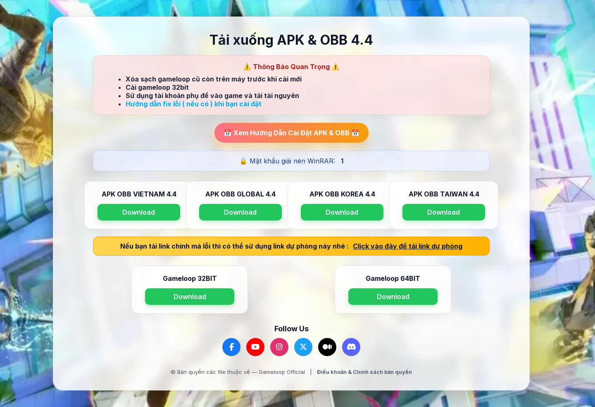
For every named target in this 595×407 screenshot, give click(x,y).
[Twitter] (303, 347)
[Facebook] (231, 347)
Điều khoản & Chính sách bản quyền (364, 372)
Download (138, 212)
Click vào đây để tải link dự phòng (407, 246)
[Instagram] (279, 347)
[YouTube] (255, 347)
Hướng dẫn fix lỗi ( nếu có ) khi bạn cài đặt (194, 104)
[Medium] (327, 347)
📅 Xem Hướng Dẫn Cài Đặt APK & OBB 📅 (291, 133)
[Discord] (351, 347)
